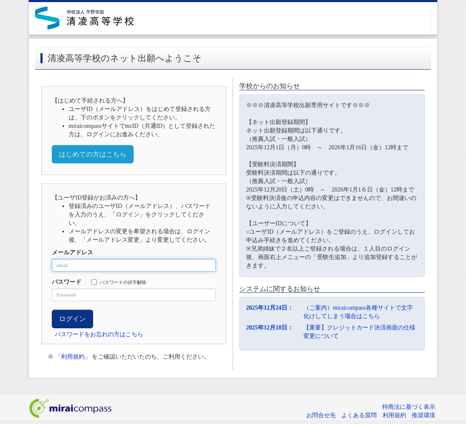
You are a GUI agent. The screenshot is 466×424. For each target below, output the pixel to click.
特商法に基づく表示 (408, 407)
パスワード (66, 282)
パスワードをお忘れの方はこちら (99, 334)
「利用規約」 (73, 357)
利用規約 (394, 415)
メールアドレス (72, 252)
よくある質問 (359, 415)
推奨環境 (423, 415)
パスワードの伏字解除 (118, 282)
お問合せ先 (321, 415)
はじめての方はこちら (92, 154)
